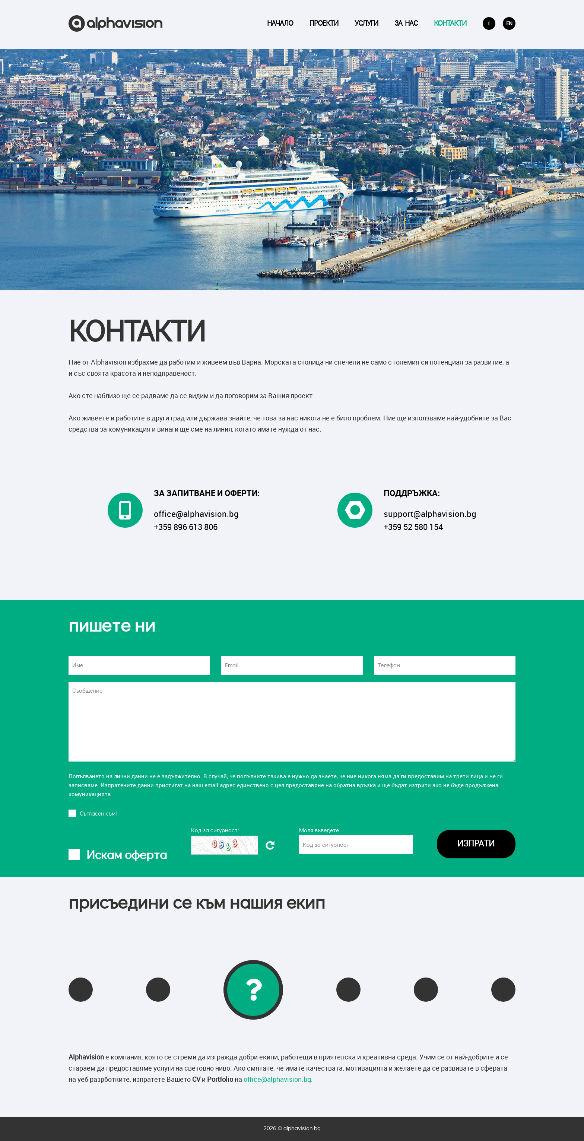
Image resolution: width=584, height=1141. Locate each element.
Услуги (366, 24)
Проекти (324, 24)
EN (509, 24)
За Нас (406, 24)
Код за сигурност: (215, 830)
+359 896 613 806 (186, 526)
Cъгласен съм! (98, 814)
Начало (280, 24)
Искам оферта (126, 855)
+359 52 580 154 (413, 526)
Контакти (450, 24)
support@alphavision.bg (430, 513)
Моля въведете (319, 830)
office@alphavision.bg (196, 513)
